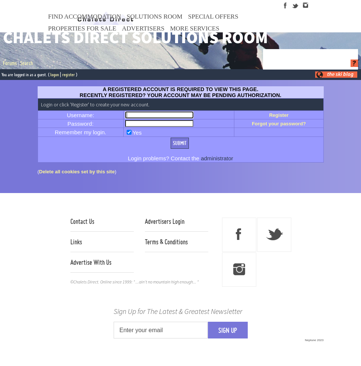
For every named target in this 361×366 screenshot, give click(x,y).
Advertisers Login (164, 221)
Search (26, 63)
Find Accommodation (84, 16)
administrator (217, 158)
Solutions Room (155, 16)
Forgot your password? (279, 123)
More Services (194, 28)
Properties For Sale (82, 28)
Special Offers (213, 16)
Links (76, 242)
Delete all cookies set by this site (77, 171)
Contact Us (82, 221)
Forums (10, 63)
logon (54, 74)
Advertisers (143, 28)
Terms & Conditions (166, 242)
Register (278, 115)
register (68, 74)
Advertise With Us (90, 262)
